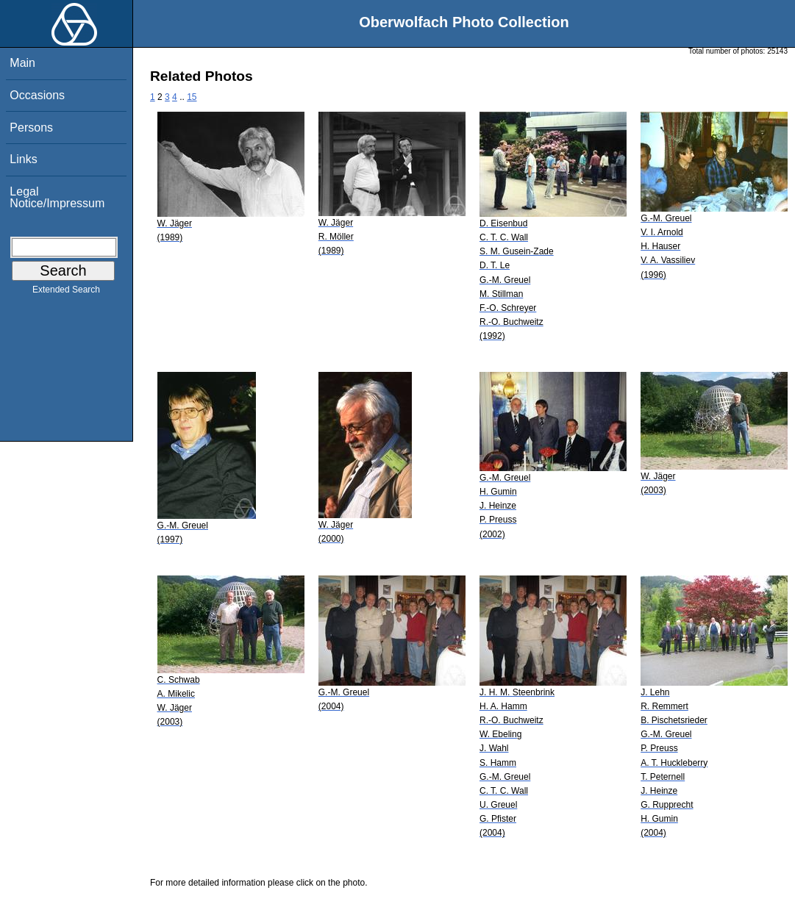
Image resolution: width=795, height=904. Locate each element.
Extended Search (66, 292)
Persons (31, 127)
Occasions (37, 95)
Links (23, 159)
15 (191, 97)
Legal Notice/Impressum (57, 197)
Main (22, 63)
